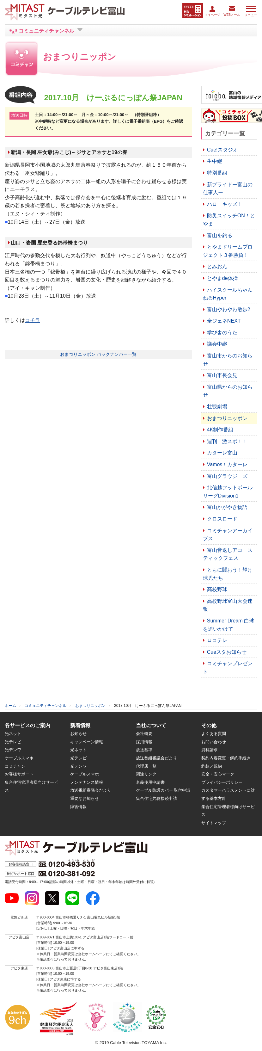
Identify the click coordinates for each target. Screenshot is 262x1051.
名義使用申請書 (150, 782)
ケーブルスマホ (19, 758)
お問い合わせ (213, 741)
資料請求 (209, 749)
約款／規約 (211, 766)
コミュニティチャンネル (45, 705)
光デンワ (13, 749)
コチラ (32, 320)
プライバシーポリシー (221, 782)
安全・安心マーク (217, 774)
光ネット (13, 733)
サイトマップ (213, 822)
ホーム (10, 705)
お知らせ (78, 733)
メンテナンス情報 (86, 782)
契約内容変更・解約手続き (226, 758)
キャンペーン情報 (86, 741)
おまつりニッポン (90, 705)
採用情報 (144, 741)
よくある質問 (213, 733)
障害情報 (78, 806)
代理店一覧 (146, 766)
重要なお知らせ (84, 798)
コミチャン (15, 766)
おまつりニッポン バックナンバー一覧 (98, 354)
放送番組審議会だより (90, 790)
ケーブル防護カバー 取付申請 (163, 790)
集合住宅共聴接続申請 (156, 798)
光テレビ (13, 741)
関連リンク (146, 774)
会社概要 (144, 733)
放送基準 (144, 749)
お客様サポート (19, 774)
